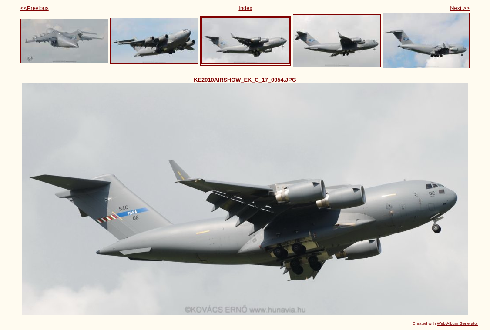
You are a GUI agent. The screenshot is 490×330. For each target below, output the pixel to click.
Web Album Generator (457, 323)
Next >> (460, 8)
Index (245, 8)
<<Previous (34, 8)
